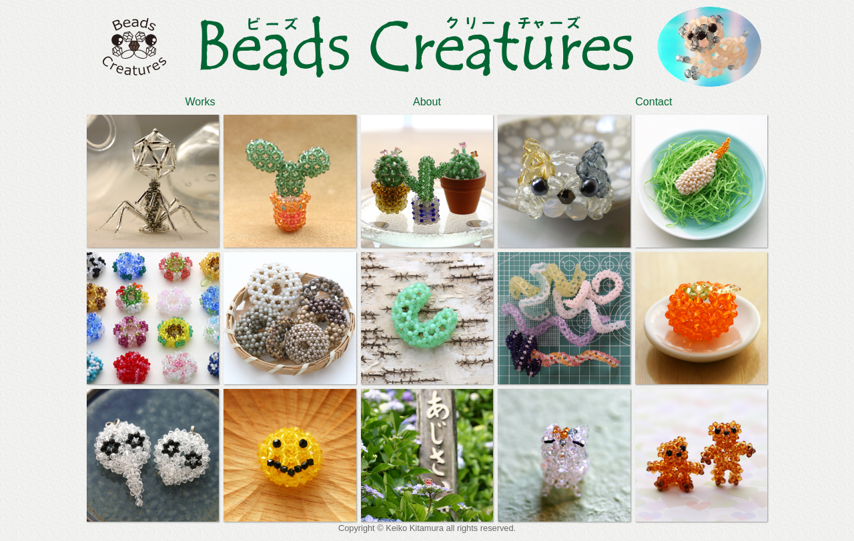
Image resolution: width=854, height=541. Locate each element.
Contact (653, 101)
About (427, 101)
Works (200, 101)
